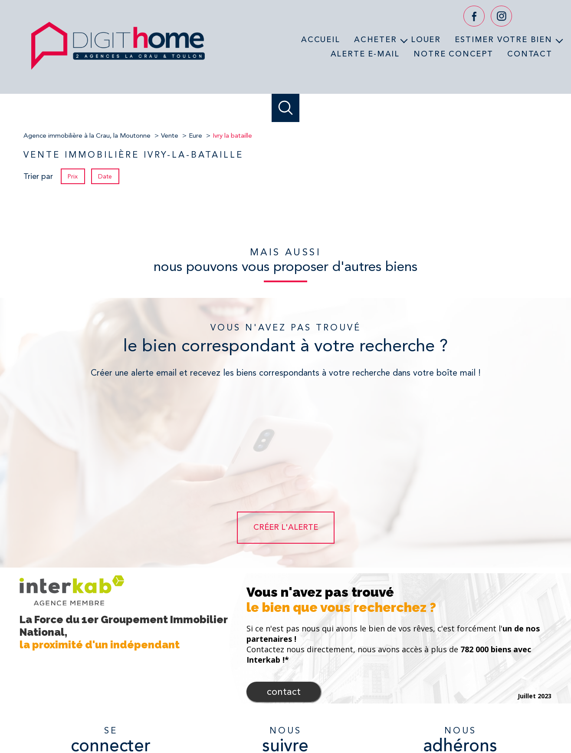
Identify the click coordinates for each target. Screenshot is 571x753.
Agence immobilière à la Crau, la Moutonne (87, 135)
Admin (373, 723)
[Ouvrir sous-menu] (404, 40)
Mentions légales (338, 723)
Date (105, 176)
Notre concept (453, 53)
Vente (169, 135)
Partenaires (400, 723)
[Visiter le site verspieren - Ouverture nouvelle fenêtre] (499, 674)
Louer (426, 39)
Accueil (320, 39)
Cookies (471, 723)
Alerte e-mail (365, 53)
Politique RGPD (438, 723)
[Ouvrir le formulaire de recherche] (286, 108)
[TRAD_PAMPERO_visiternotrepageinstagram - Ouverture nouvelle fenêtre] (501, 16)
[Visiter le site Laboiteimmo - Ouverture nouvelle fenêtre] (285, 739)
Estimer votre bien (503, 39)
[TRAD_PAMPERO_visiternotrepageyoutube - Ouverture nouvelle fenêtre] (285, 675)
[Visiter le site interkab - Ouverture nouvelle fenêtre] (423, 674)
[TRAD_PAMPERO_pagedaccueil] (118, 72)
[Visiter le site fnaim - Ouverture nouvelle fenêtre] (464, 694)
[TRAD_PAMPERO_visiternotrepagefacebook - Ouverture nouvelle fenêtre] (474, 16)
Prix (73, 176)
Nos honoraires (259, 723)
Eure (195, 135)
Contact (529, 53)
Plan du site (297, 723)
